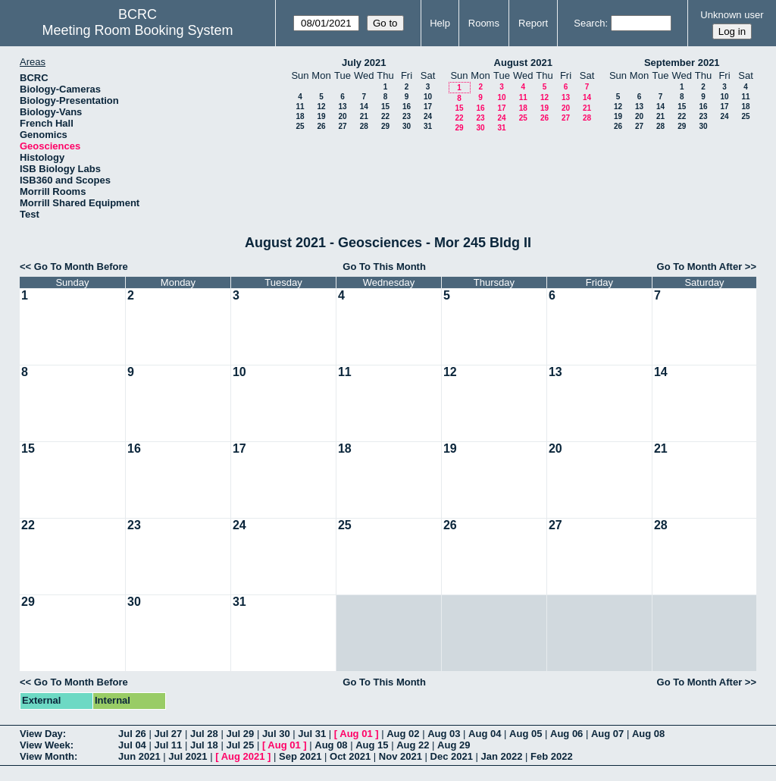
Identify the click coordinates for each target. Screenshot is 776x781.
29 (385, 126)
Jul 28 (204, 733)
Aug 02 (402, 733)
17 (428, 106)
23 (406, 116)
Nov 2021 (400, 756)
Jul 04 (132, 745)
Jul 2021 (187, 756)
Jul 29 (240, 733)
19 (321, 116)
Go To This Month (384, 266)
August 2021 (523, 62)
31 (428, 126)
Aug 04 (484, 733)
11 (300, 106)
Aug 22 (412, 745)
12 (321, 106)
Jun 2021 (139, 756)
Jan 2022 (502, 756)
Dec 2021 (451, 756)
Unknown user (731, 14)
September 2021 (682, 62)
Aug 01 (356, 733)
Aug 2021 (243, 756)
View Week (45, 745)
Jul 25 (240, 745)
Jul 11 (168, 745)
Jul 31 (312, 733)
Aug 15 (371, 745)
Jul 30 (276, 733)
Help (440, 23)
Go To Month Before (81, 266)
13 (342, 106)
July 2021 (364, 62)
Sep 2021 (300, 756)
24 (428, 116)
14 (364, 106)
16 (406, 106)
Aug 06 (566, 733)
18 (300, 116)
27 (342, 126)
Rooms (483, 23)
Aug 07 (607, 733)
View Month (47, 756)
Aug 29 (453, 745)
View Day (41, 733)
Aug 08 (648, 733)
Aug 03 (443, 733)
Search (589, 23)
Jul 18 (204, 745)
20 (342, 116)
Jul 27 (168, 733)
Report (533, 23)
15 (385, 106)
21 (364, 116)
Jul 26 (132, 733)
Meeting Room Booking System (137, 30)
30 (406, 126)
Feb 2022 (551, 756)
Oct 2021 (350, 756)
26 (321, 126)
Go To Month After (700, 266)
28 (364, 126)
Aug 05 (525, 733)
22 (385, 116)
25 (300, 126)
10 (428, 97)
